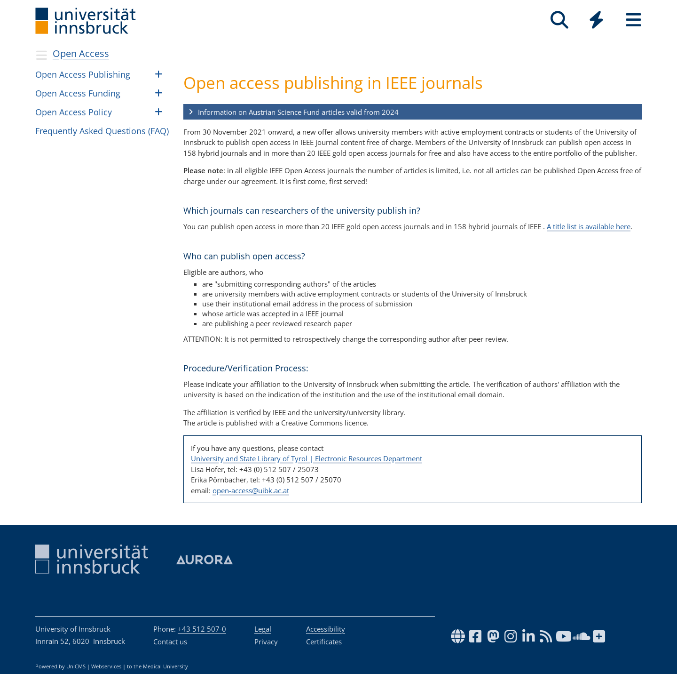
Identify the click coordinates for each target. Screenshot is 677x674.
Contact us (170, 641)
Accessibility (325, 629)
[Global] (596, 21)
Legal (262, 629)
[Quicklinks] (596, 20)
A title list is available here (588, 226)
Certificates (324, 641)
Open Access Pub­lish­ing (82, 74)
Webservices (106, 666)
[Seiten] (633, 20)
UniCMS (76, 666)
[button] (412, 112)
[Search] (559, 20)
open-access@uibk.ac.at (251, 490)
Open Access (81, 53)
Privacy (266, 641)
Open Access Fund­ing (77, 93)
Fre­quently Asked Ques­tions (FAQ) (102, 130)
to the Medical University (157, 666)
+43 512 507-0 (202, 629)
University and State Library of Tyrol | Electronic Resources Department (306, 458)
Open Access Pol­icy (73, 112)
